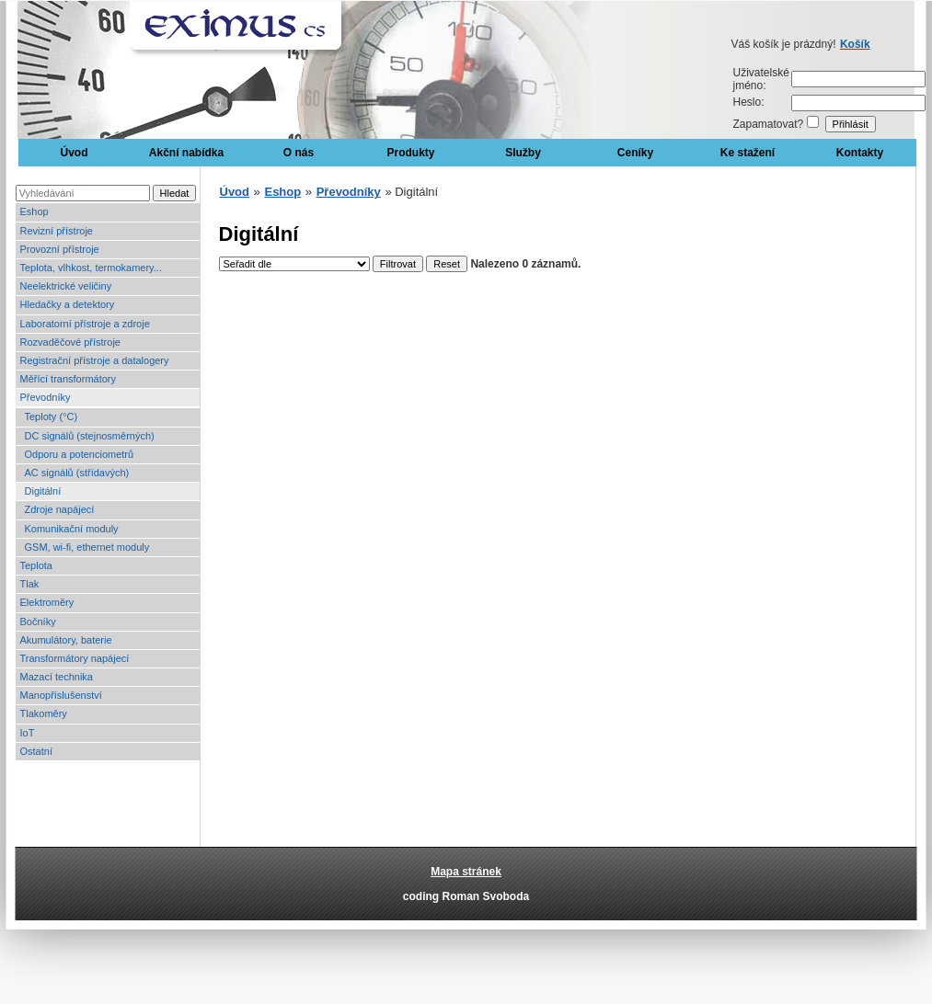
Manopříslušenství (61, 695)
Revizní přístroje (56, 230)
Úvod (74, 152)
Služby (523, 152)
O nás (298, 152)
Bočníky (38, 621)
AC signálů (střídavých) (77, 472)
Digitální (43, 490)
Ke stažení (747, 152)
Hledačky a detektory (67, 304)
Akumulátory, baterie (66, 639)
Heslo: (749, 102)
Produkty (410, 152)
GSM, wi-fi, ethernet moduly (87, 547)
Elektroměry (47, 602)
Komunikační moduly (72, 528)
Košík (855, 44)
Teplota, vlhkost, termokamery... (91, 267)
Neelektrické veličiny (66, 285)
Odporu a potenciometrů (79, 454)
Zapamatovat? (768, 124)
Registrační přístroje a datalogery (94, 360)
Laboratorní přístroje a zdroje (85, 323)
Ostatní (36, 751)
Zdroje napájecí (60, 509)
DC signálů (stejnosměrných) (90, 435)
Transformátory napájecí (75, 658)
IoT (27, 732)
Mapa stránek (466, 871)
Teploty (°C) (51, 416)
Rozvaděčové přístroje (70, 342)
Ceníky (635, 152)
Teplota (36, 565)
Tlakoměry (43, 713)
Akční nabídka (186, 152)
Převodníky (45, 397)
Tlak (30, 583)
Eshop (34, 211)
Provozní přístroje (59, 249)
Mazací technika (56, 676)
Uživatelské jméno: (761, 79)
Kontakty (859, 152)
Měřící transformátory (68, 378)
